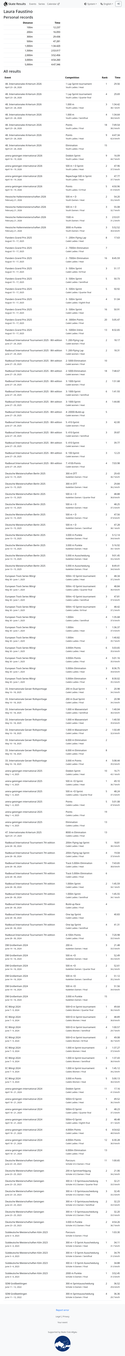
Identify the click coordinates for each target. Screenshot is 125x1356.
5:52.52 (115, 229)
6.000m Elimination (76, 1152)
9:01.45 (115, 557)
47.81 (115, 598)
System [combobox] (89, 3)
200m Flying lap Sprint (77, 844)
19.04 (115, 854)
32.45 (115, 1193)
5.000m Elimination (76, 670)
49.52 (115, 1100)
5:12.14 (115, 536)
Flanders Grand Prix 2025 (18, 239)
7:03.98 (116, 463)
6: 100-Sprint (75, 454)
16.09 (115, 157)
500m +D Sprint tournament (81, 577)
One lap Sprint (75, 916)
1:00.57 (115, 1029)
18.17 (117, 340)
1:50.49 (115, 731)
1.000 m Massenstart (77, 711)
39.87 (117, 432)
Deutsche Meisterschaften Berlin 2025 (25, 475)
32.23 (115, 1203)
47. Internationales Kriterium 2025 (23, 834)
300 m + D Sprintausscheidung (82, 1182)
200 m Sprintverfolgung (78, 1172)
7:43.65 (115, 865)
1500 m (75, 219)
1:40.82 (115, 639)
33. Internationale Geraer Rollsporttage (26, 690)
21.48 (115, 947)
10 (105, 360)
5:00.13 (115, 1080)
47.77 (115, 178)
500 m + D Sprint (75, 167)
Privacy (66, 1316)
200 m (77, 947)
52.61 (115, 967)
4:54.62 (115, 1131)
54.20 (115, 198)
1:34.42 (115, 106)
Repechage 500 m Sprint (79, 178)
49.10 (115, 783)
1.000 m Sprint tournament (80, 1049)
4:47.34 (115, 137)
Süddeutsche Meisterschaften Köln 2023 (26, 1234)
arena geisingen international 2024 (23, 1090)
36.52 (115, 1285)
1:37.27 (115, 1049)
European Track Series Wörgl (20, 577)
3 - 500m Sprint (76, 270)
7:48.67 (116, 370)
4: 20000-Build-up (75, 413)
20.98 (115, 690)
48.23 (115, 1111)
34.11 (115, 1244)
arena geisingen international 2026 (23, 157)
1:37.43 (115, 1059)
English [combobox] (105, 3)
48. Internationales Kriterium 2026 (23, 85)
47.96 (115, 167)
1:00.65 (116, 1160)
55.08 (115, 208)
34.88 (115, 1264)
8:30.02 (115, 680)
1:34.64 (115, 116)
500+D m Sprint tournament (81, 1008)
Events (32, 3)
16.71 (115, 772)
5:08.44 (115, 762)
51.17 (117, 268)
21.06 (115, 1172)
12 (105, 1140)
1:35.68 (115, 618)
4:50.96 (115, 188)
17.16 (115, 1090)
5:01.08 (115, 803)
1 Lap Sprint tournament (79, 85)
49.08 (115, 1039)
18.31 (117, 350)
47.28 (115, 526)
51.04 (117, 299)
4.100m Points (75, 936)
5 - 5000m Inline (75, 331)
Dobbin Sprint (75, 157)
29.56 (117, 83)
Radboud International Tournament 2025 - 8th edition (33, 342)
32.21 (115, 1182)
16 (105, 258)
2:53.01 (115, 219)
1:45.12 (115, 1070)
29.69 (117, 94)
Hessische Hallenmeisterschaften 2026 (25, 198)
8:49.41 (115, 567)
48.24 (115, 793)
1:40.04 (115, 711)
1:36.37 (115, 629)
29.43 (115, 475)
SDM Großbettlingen (16, 1285)
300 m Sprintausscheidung (80, 1285)
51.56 (115, 988)
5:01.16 (115, 660)
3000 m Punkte (75, 229)
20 (105, 319)
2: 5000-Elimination (76, 362)
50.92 (117, 288)
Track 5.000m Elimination (79, 865)
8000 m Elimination (76, 834)
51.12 (115, 977)
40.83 (117, 914)
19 (105, 811)
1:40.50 (115, 721)
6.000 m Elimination (76, 742)
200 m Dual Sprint (75, 690)
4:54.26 (115, 1223)
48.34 (115, 577)
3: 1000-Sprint (75, 383)
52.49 (115, 957)
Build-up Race (75, 906)
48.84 (115, 588)
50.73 (117, 278)
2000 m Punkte (77, 1275)
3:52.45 (115, 1275)
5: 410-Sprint (75, 424)
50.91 (117, 309)
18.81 (115, 844)
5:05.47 (116, 319)
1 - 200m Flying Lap (76, 239)
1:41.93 (116, 391)
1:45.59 (115, 885)
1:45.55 (115, 895)
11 (105, 1088)
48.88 (115, 495)
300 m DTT (77, 475)
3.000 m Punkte (77, 536)
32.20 (115, 1213)
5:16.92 (115, 547)
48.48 (115, 1121)
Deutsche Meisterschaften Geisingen (24, 1162)
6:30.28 (115, 1141)
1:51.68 (116, 381)
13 (105, 329)
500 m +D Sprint (75, 783)
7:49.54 (115, 126)
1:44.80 (116, 401)
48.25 (115, 506)
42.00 (117, 422)
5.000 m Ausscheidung (78, 557)
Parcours (78, 1162)
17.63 (117, 237)
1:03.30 (116, 1232)
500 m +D (77, 957)
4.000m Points (75, 1131)
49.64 (115, 1008)
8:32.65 (116, 329)
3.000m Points (75, 649)
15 (105, 145)
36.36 (115, 1295)
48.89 (115, 1018)
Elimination (75, 147)
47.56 (115, 516)
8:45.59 (116, 258)
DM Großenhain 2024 (16, 947)
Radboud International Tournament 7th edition (30, 844)
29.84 (115, 485)
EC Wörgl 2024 (13, 1008)
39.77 (117, 442)
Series (42, 3)
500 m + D (75, 198)
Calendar (53, 3)
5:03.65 (115, 649)
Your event (62, 1322)
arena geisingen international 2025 (23, 772)
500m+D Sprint (75, 1100)
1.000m (77, 618)
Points (75, 126)
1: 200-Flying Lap (75, 342)
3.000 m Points (75, 762)
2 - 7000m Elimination (77, 249)
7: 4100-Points (75, 465)
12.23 (117, 453)
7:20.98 (115, 936)
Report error (62, 1310)
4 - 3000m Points (75, 321)
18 (105, 124)
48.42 (115, 608)
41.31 (117, 924)
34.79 (115, 1254)
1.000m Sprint (75, 885)
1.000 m (75, 106)
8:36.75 (115, 670)
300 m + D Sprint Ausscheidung (82, 1244)
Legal (58, 1316)
